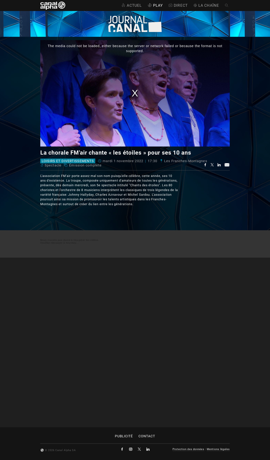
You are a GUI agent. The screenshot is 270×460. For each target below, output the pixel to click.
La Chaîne (206, 5)
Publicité (124, 436)
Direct (178, 5)
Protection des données (188, 449)
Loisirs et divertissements (68, 161)
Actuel (131, 5)
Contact (146, 436)
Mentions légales (218, 449)
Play (155, 5)
